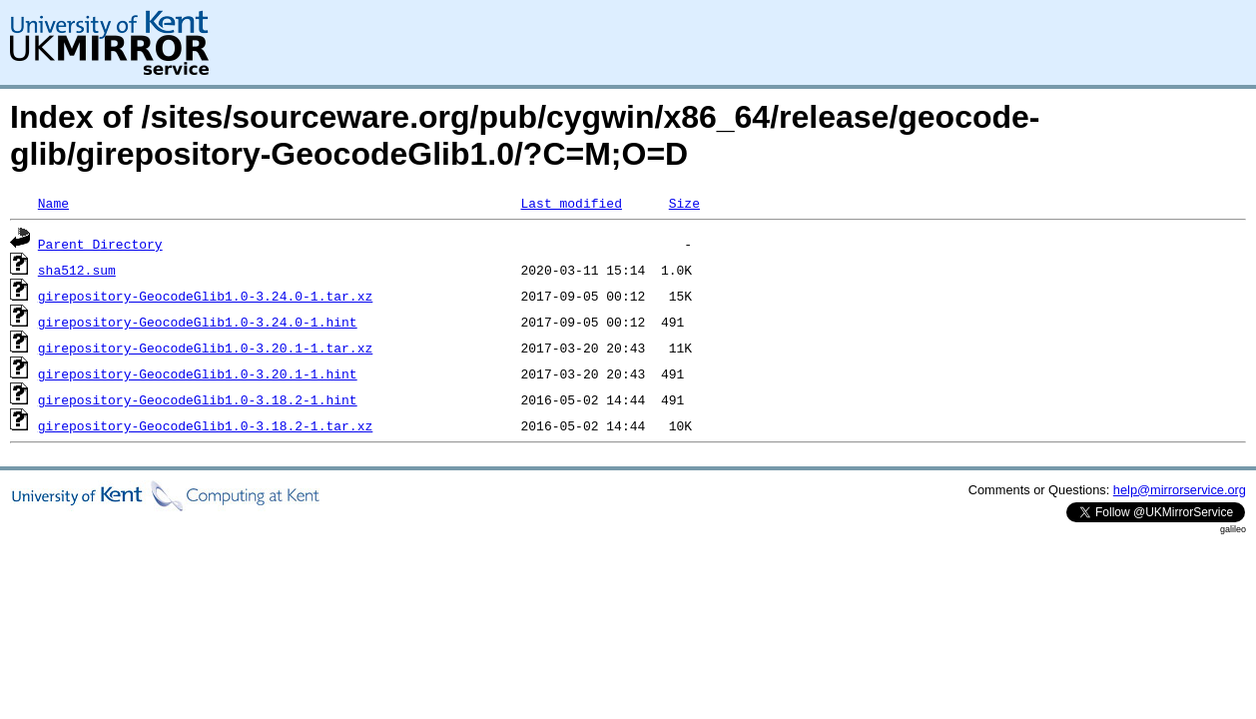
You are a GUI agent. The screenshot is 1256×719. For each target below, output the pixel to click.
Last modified (570, 203)
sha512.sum (77, 270)
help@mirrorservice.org (1179, 489)
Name (53, 203)
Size (684, 203)
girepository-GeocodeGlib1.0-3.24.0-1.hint (197, 322)
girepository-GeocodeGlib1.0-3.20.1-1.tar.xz (205, 348)
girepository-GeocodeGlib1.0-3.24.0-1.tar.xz (205, 296)
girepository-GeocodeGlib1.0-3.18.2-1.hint (197, 399)
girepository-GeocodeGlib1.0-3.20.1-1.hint (197, 373)
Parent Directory (100, 244)
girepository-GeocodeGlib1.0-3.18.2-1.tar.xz (205, 425)
